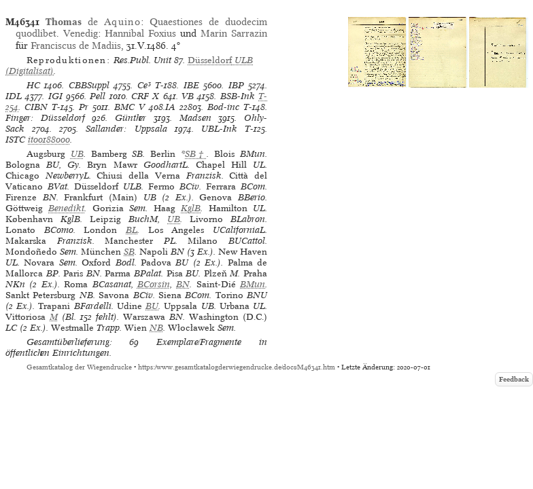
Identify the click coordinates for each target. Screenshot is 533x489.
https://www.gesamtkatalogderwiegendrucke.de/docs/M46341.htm (236, 367)
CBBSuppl (89, 85)
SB (129, 251)
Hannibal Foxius (140, 33)
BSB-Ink (237, 96)
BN (183, 284)
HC (33, 85)
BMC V (129, 107)
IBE (191, 85)
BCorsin (153, 284)
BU (151, 306)
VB (188, 96)
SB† (196, 154)
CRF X (145, 96)
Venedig (80, 33)
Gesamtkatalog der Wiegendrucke (79, 367)
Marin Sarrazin (234, 33)
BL (131, 230)
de (93, 22)
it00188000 (49, 139)
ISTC (15, 139)
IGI (55, 96)
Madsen (195, 118)
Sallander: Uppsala (126, 128)
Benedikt (66, 208)
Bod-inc (223, 107)
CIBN (36, 107)
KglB (191, 208)
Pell (97, 96)
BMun (252, 284)
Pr (83, 107)
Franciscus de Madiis (76, 45)
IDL (13, 96)
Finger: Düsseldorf (45, 118)
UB (77, 154)
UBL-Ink (219, 128)
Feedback (514, 379)
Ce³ (144, 85)
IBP (236, 85)
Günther (130, 118)
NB (156, 327)
